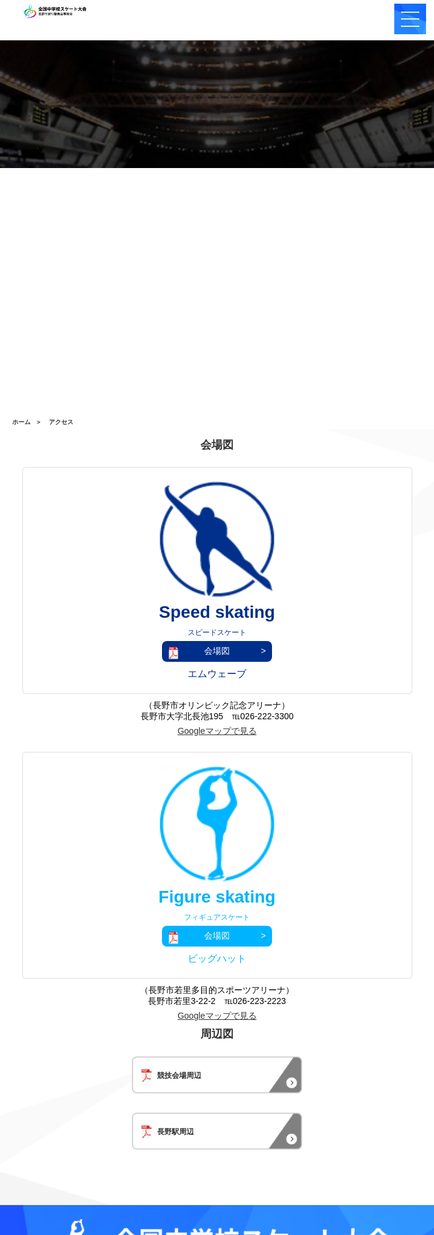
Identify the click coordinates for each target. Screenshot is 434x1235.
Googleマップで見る (216, 731)
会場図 (217, 651)
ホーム (21, 422)
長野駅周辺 (167, 1126)
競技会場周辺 (171, 1069)
